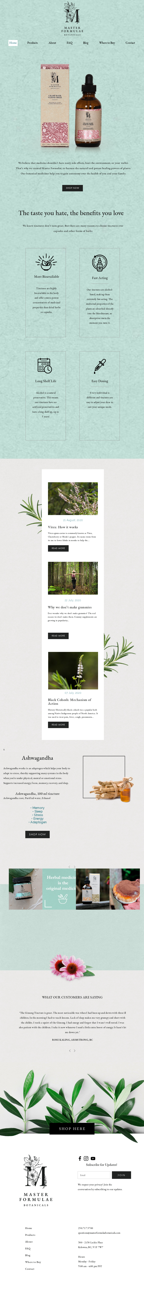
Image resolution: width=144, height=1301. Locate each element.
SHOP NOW (37, 834)
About (52, 42)
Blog (85, 42)
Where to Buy (107, 42)
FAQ (69, 42)
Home (13, 42)
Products (32, 42)
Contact (130, 42)
